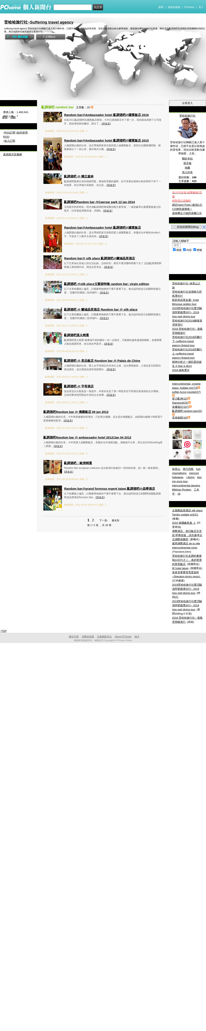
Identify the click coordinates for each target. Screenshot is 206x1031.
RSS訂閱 (9, 132)
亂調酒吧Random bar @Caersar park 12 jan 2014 (99, 202)
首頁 (4, 117)
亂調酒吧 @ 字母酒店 (79, 386)
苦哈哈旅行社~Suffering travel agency (38, 22)
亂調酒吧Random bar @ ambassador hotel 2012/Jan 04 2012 (87, 437)
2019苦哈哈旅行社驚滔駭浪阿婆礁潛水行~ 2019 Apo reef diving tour (187, 312)
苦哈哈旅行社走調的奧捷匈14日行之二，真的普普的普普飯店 (187, 560)
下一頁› (103, 520)
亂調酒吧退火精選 (76, 335)
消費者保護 (88, 636)
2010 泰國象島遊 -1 (183, 522)
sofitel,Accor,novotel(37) (186, 392)
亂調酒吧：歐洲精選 (78, 463)
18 (178, 493)
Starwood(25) (180, 402)
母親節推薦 (174, 7)
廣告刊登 (74, 636)
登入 (201, 7)
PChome (189, 7)
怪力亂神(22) (180, 398)
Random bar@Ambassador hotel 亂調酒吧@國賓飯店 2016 (106, 115)
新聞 (160, 7)
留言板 (187, 163)
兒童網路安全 (104, 636)
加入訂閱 (9, 140)
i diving (190, 477)
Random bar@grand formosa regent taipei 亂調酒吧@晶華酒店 (109, 488)
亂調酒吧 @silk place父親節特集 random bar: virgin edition (106, 284)
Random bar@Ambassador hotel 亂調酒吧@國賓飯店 (102, 227)
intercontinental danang (186, 485)
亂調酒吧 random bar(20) (187, 411)
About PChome (123, 636)
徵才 (137, 636)
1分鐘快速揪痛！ (182, 208)
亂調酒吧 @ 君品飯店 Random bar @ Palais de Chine (102, 360)
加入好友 (187, 172)
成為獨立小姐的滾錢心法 (187, 213)
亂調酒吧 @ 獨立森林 (79, 176)
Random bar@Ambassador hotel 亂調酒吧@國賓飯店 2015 (106, 140)
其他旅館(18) (180, 417)
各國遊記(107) (180, 406)
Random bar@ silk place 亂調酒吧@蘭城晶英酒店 (99, 258)
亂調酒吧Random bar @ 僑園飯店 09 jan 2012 (75, 412)
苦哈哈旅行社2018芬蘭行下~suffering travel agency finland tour (187, 341)
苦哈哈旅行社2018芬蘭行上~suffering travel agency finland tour (187, 353)
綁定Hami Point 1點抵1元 (187, 204)
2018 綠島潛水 (181, 370)
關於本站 (187, 158)
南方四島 (188, 469)
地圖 (187, 167)
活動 (13, 117)
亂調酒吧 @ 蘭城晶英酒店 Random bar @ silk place (100, 309)
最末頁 (115, 520)
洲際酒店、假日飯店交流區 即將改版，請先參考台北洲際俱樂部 (187, 535)
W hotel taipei (180, 568)
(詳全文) (106, 123)
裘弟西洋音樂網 (12, 154)
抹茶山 (176, 469)
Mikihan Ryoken (181, 489)
